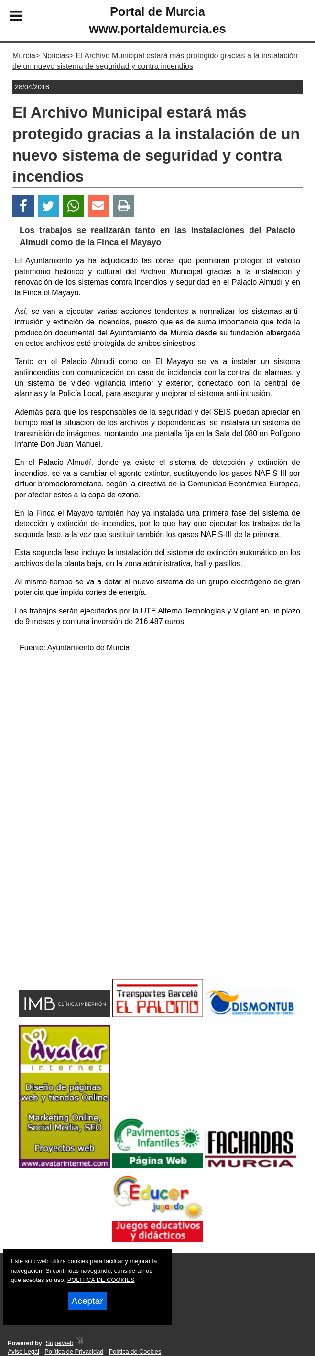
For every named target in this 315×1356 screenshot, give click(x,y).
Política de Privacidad (73, 1351)
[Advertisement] (157, 728)
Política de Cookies (135, 1351)
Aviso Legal (23, 1351)
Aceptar (87, 1301)
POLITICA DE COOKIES (101, 1279)
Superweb (60, 1342)
